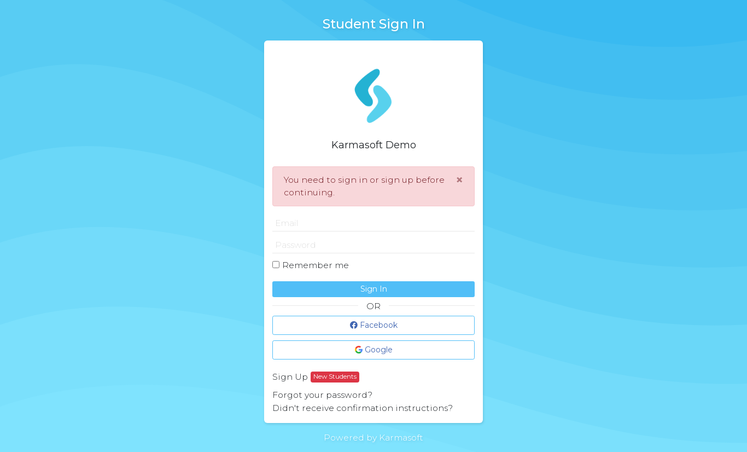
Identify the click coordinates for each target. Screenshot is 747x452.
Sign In (373, 289)
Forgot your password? (322, 395)
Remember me (315, 265)
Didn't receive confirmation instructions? (362, 408)
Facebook (374, 325)
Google (374, 350)
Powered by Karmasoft (373, 437)
